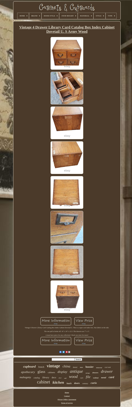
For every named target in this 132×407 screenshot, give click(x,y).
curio (94, 382)
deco (54, 377)
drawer (107, 371)
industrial (99, 367)
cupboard (29, 366)
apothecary (28, 372)
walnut (96, 378)
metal (103, 377)
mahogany (25, 377)
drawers (95, 373)
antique (76, 371)
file (88, 377)
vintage (53, 366)
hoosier (90, 366)
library (45, 377)
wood (73, 376)
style (81, 378)
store (81, 367)
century (85, 383)
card (111, 377)
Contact (67, 396)
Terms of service (67, 403)
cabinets (51, 372)
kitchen (58, 382)
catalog (37, 378)
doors (77, 383)
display (62, 372)
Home (67, 392)
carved (108, 367)
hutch (69, 383)
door (60, 378)
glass (41, 371)
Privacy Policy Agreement (67, 399)
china (66, 366)
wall (65, 378)
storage (88, 373)
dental (75, 367)
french (41, 367)
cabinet (43, 381)
